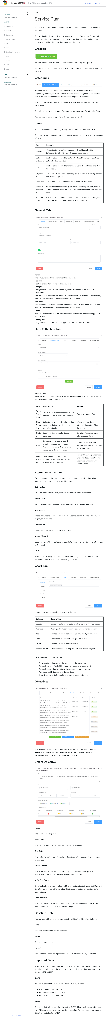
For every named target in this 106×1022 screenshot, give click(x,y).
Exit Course (16, 1016)
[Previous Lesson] (87, 3)
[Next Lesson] (97, 3)
